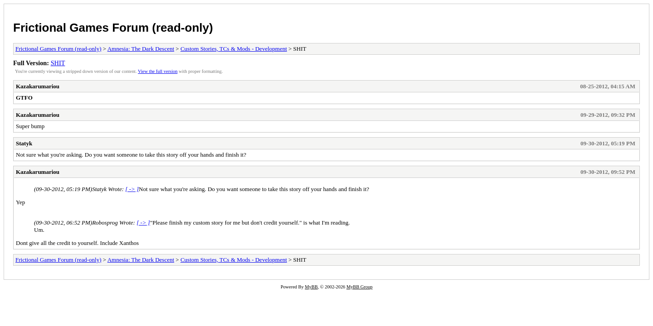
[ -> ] (132, 189)
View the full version (157, 71)
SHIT (58, 63)
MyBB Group (359, 286)
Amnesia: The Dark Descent (140, 48)
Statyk (24, 143)
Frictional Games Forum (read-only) (113, 27)
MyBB (311, 286)
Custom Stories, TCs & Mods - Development (233, 48)
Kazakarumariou (37, 86)
